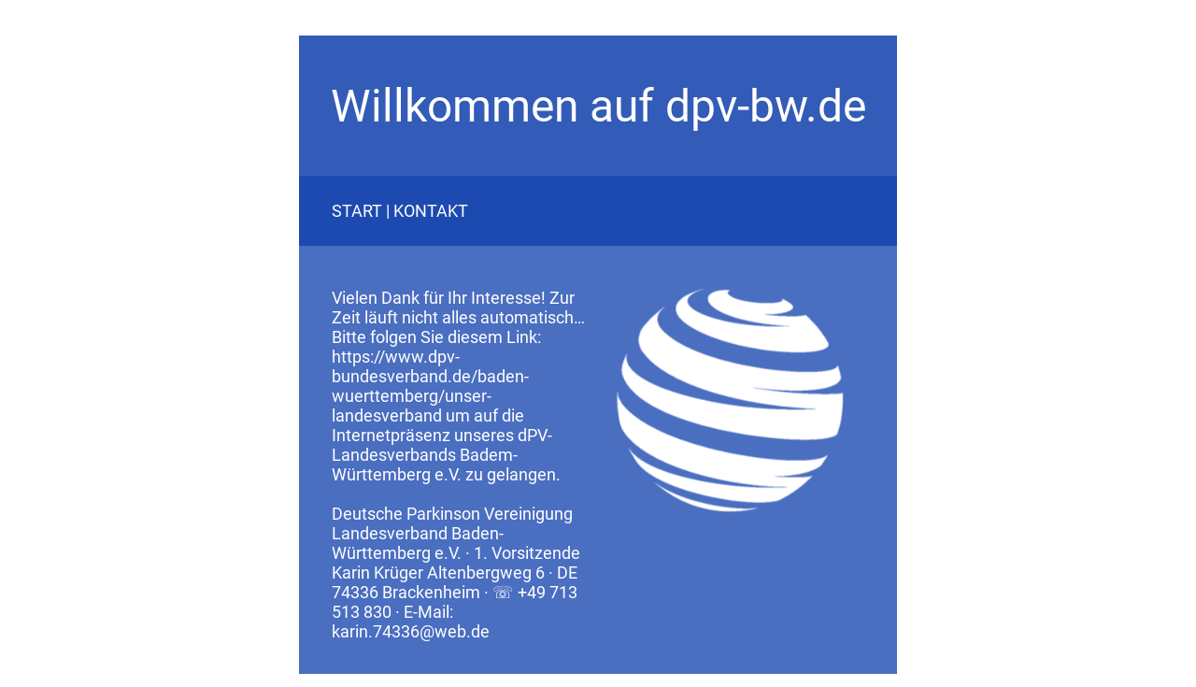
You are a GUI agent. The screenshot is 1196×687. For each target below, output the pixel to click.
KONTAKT (430, 211)
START (357, 211)
